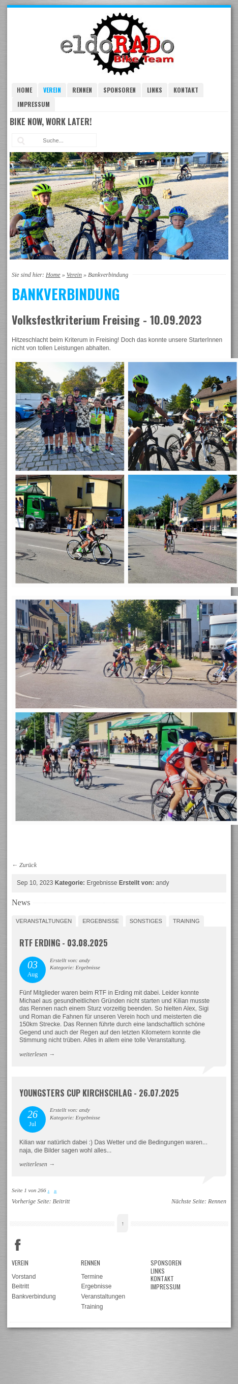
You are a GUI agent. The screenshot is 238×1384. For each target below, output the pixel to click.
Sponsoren (119, 89)
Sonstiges (146, 921)
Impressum (33, 104)
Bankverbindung (34, 1296)
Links (154, 89)
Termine (92, 1276)
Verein (52, 89)
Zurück (28, 865)
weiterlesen (33, 1054)
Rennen (82, 89)
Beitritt (61, 1201)
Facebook (18, 1245)
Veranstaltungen (44, 921)
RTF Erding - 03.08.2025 (63, 943)
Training (186, 921)
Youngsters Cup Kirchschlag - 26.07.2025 (99, 1093)
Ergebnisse (100, 921)
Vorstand (24, 1276)
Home (24, 89)
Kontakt (185, 89)
